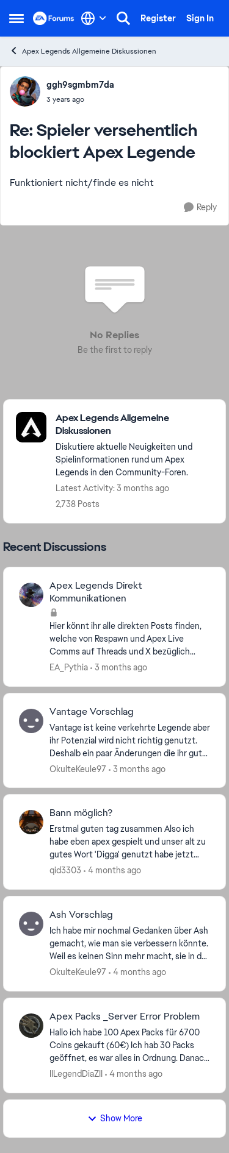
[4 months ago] (112, 870)
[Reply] (200, 207)
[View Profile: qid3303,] (31, 822)
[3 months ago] (118, 667)
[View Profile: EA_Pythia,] (31, 595)
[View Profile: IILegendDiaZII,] (31, 1025)
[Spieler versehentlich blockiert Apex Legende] (80, 99)
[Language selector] (94, 18)
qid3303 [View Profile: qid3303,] (65, 870)
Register (158, 18)
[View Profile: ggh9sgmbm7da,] (25, 91)
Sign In (200, 18)
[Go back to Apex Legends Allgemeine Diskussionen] (134, 425)
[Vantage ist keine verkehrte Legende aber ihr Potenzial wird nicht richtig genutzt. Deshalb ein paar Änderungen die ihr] (129, 740)
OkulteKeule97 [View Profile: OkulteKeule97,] (77, 768)
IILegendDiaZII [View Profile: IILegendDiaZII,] (76, 1073)
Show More (114, 1118)
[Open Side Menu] (16, 18)
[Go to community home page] (54, 18)
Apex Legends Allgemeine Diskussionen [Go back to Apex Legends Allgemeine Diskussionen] (82, 51)
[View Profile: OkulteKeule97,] (31, 721)
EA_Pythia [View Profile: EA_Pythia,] (68, 667)
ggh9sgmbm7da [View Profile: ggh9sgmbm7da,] (80, 84)
